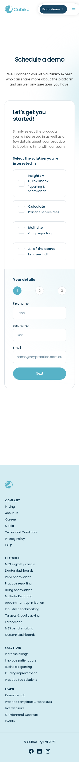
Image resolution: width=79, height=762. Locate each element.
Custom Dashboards (20, 635)
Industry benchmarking (22, 609)
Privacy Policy (15, 539)
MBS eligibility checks (20, 564)
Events (10, 721)
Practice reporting (18, 583)
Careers (11, 519)
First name (21, 303)
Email (17, 348)
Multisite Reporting (18, 596)
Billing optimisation (18, 590)
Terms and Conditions (21, 532)
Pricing (10, 506)
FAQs (8, 545)
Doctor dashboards (19, 570)
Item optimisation (18, 577)
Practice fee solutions (21, 680)
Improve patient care (20, 660)
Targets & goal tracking (22, 615)
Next (39, 373)
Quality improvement (21, 673)
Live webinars (14, 708)
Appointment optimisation (24, 603)
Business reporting (18, 667)
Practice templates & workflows (28, 702)
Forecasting (13, 622)
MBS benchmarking (19, 628)
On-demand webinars (21, 715)
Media (9, 526)
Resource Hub (15, 695)
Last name (21, 326)
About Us (11, 513)
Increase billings (16, 654)
